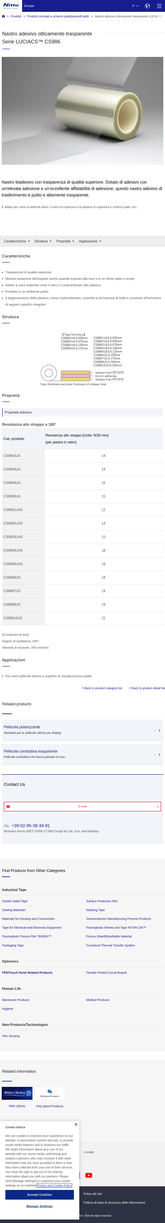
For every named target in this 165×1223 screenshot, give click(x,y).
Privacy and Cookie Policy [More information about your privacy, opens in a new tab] (54, 1185)
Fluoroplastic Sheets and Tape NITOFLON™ (116, 927)
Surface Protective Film (102, 901)
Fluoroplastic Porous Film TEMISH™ (27, 936)
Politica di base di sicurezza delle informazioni (114, 1202)
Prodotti (16, 16)
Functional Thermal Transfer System (110, 945)
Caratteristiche (15, 241)
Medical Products (98, 1000)
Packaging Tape (13, 945)
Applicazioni (88, 241)
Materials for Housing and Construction (28, 918)
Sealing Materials (13, 910)
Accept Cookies (39, 1194)
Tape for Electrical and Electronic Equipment (31, 927)
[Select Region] (147, 6)
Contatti (89, 1152)
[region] (39, 1170)
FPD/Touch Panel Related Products (27, 972)
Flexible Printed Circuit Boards (106, 972)
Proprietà (63, 241)
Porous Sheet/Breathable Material (109, 936)
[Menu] (159, 6)
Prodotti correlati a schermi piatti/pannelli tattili (58, 16)
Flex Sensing (11, 1036)
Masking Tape (95, 910)
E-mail (83, 806)
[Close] (76, 1124)
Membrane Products (15, 1000)
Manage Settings (39, 1206)
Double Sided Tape (15, 901)
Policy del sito (93, 1194)
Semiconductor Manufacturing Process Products (118, 918)
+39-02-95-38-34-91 (30, 825)
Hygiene (7, 1008)
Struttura (41, 241)
